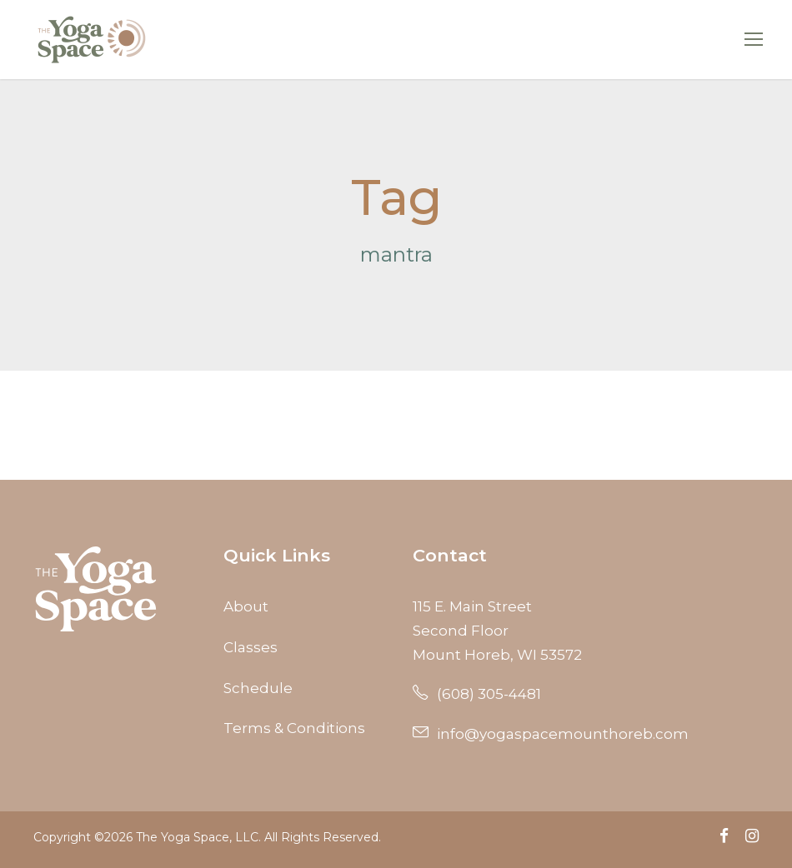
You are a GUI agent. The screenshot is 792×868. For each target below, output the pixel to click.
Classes (250, 647)
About (245, 606)
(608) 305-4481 (477, 694)
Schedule (258, 688)
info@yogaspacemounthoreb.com (551, 734)
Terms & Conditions (294, 728)
